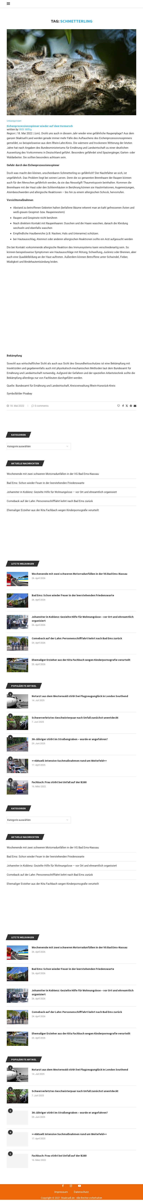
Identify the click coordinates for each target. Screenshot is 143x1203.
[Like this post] (118, 409)
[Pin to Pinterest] (131, 409)
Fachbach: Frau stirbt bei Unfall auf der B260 (60, 866)
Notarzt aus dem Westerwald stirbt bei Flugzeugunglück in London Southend (81, 780)
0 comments (39, 409)
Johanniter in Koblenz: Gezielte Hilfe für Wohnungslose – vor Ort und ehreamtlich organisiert (62, 949)
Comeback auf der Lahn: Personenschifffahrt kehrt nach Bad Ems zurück (50, 958)
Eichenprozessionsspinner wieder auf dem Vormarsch (40, 129)
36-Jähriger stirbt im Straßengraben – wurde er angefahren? (71, 823)
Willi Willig (25, 132)
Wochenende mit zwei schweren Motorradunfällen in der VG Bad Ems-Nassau (53, 931)
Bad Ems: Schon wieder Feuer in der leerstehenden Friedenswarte (45, 940)
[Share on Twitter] (127, 408)
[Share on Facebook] (123, 409)
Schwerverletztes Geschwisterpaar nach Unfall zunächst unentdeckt (76, 802)
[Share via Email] (135, 409)
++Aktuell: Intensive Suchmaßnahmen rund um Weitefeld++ (70, 845)
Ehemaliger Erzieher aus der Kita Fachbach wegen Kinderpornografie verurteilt (53, 968)
